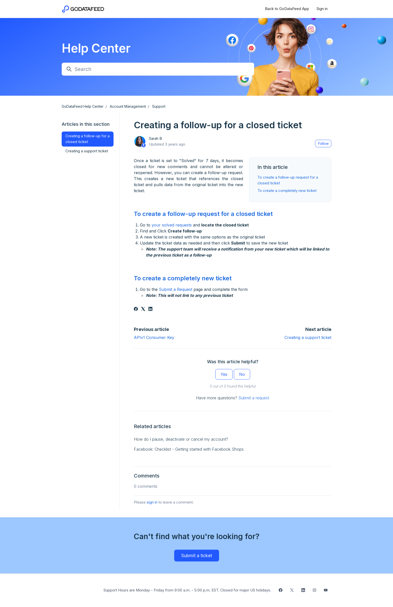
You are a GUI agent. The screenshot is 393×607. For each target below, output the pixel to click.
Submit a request (253, 397)
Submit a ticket (196, 555)
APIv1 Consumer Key (154, 337)
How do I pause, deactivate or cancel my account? (181, 439)
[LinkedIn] (150, 309)
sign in (152, 502)
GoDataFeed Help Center (83, 106)
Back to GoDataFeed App (287, 8)
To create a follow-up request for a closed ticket (203, 213)
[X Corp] (143, 309)
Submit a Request (175, 289)
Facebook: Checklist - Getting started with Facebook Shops (189, 449)
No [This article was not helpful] (242, 374)
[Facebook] (136, 309)
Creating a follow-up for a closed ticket (87, 139)
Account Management (128, 106)
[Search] (158, 69)
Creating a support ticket (307, 337)
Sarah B (155, 138)
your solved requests (172, 224)
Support (158, 106)
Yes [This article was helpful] (224, 374)
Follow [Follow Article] (323, 143)
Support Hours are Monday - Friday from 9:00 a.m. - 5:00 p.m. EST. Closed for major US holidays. (187, 590)
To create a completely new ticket (287, 190)
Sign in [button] (322, 8)
